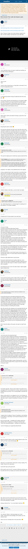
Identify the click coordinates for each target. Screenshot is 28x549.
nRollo (3, 18)
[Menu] (1, 1)
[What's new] (24, 1)
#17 (26, 437)
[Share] (25, 26)
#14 (26, 333)
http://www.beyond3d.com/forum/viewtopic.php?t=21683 (12, 30)
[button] (1, 542)
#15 (26, 373)
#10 (26, 214)
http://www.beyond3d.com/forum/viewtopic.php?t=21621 (12, 27)
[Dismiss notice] (26, 4)
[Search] (26, 1)
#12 (26, 275)
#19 (26, 482)
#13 (26, 289)
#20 (26, 512)
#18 (26, 448)
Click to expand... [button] (14, 455)
